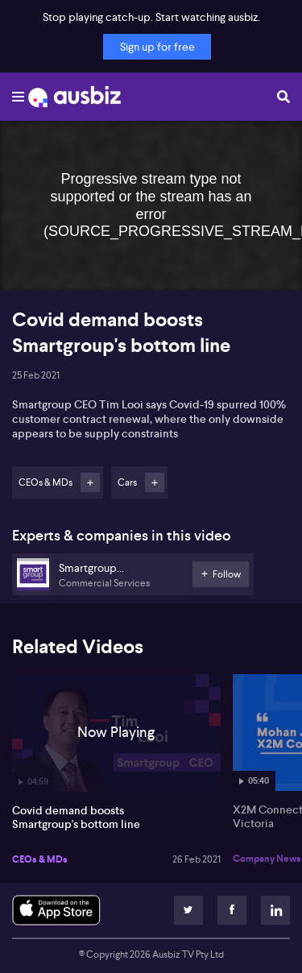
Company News (267, 858)
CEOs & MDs (40, 859)
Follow (90, 482)
